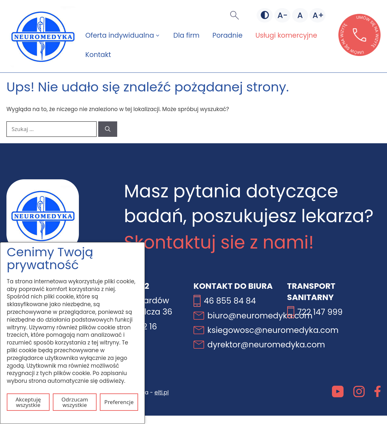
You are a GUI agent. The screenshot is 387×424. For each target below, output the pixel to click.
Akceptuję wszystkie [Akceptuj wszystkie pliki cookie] (28, 402)
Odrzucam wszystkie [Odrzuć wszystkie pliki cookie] (74, 402)
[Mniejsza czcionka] (282, 15)
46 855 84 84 (230, 300)
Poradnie (227, 35)
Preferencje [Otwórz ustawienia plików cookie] (119, 402)
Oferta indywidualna (126, 35)
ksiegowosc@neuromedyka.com (273, 330)
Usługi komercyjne (286, 35)
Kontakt (98, 54)
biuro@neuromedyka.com (260, 315)
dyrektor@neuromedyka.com (266, 344)
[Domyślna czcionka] (300, 15)
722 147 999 (320, 312)
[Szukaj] (107, 129)
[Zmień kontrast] (265, 15)
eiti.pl (162, 392)
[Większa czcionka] (317, 15)
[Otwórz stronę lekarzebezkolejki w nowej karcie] (359, 54)
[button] (234, 15)
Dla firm (186, 35)
